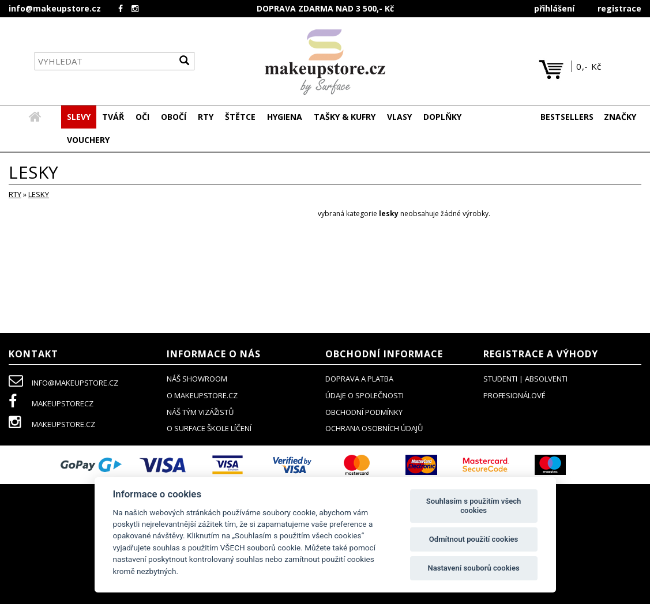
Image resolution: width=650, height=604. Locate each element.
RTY (15, 195)
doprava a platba (359, 379)
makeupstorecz (51, 404)
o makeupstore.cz (202, 396)
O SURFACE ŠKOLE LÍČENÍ (209, 429)
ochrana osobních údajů (374, 429)
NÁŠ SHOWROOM (197, 379)
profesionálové (514, 396)
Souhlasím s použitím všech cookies (473, 506)
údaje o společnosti (364, 396)
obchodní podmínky (364, 412)
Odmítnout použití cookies (474, 539)
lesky (38, 195)
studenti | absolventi (525, 379)
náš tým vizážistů (200, 412)
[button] (113, 117)
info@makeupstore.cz (55, 8)
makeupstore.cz (52, 425)
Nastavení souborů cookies (473, 568)
